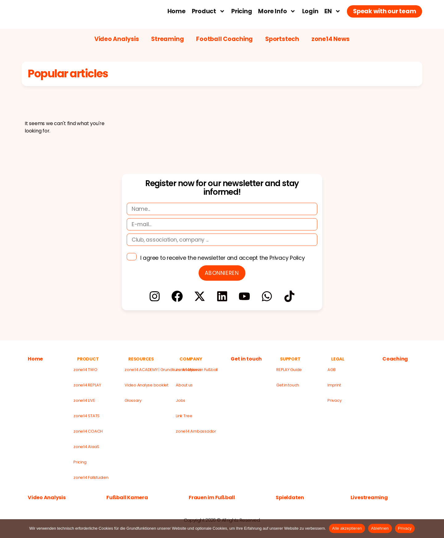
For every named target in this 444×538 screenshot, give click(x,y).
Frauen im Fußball (212, 498)
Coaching (395, 359)
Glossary (133, 400)
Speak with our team (384, 11)
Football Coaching (224, 39)
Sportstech (282, 39)
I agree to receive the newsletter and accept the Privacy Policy (222, 258)
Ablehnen (380, 528)
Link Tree (184, 416)
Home (176, 11)
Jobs (180, 400)
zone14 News (330, 39)
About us (184, 385)
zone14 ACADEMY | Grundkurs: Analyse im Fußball (147, 370)
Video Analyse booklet (146, 385)
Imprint (334, 385)
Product (208, 11)
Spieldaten (290, 498)
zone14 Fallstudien (91, 477)
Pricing (241, 11)
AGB (331, 370)
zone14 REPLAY (87, 385)
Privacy (334, 400)
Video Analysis (116, 39)
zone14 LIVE (84, 400)
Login (310, 11)
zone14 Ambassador (196, 431)
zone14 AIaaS (86, 447)
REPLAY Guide (289, 370)
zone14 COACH (88, 431)
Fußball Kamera (127, 498)
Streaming (167, 39)
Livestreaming (369, 498)
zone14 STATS (86, 416)
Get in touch (246, 359)
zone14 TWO (85, 370)
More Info (277, 11)
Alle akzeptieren (347, 528)
